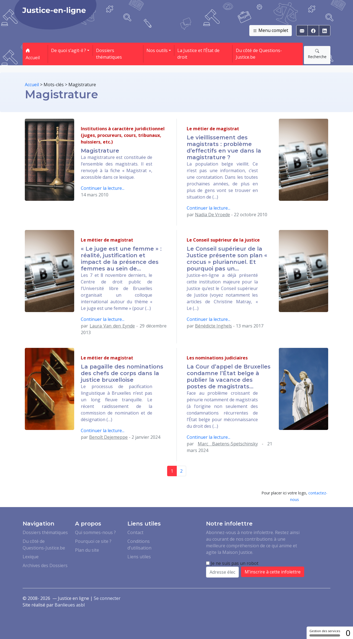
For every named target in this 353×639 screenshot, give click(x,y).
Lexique (31, 557)
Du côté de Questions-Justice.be (259, 53)
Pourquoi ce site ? (93, 541)
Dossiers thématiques (109, 53)
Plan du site (87, 550)
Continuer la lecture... (102, 188)
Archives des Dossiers (45, 565)
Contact (135, 532)
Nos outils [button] (157, 50)
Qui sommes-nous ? (95, 532)
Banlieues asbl (70, 605)
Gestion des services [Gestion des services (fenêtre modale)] (324, 633)
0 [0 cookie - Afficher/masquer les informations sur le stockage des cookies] (348, 632)
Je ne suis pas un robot (232, 563)
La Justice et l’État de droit (198, 53)
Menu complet (270, 30)
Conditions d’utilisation (139, 544)
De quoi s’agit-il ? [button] (68, 50)
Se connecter (107, 598)
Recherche (317, 53)
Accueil (33, 54)
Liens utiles (139, 557)
